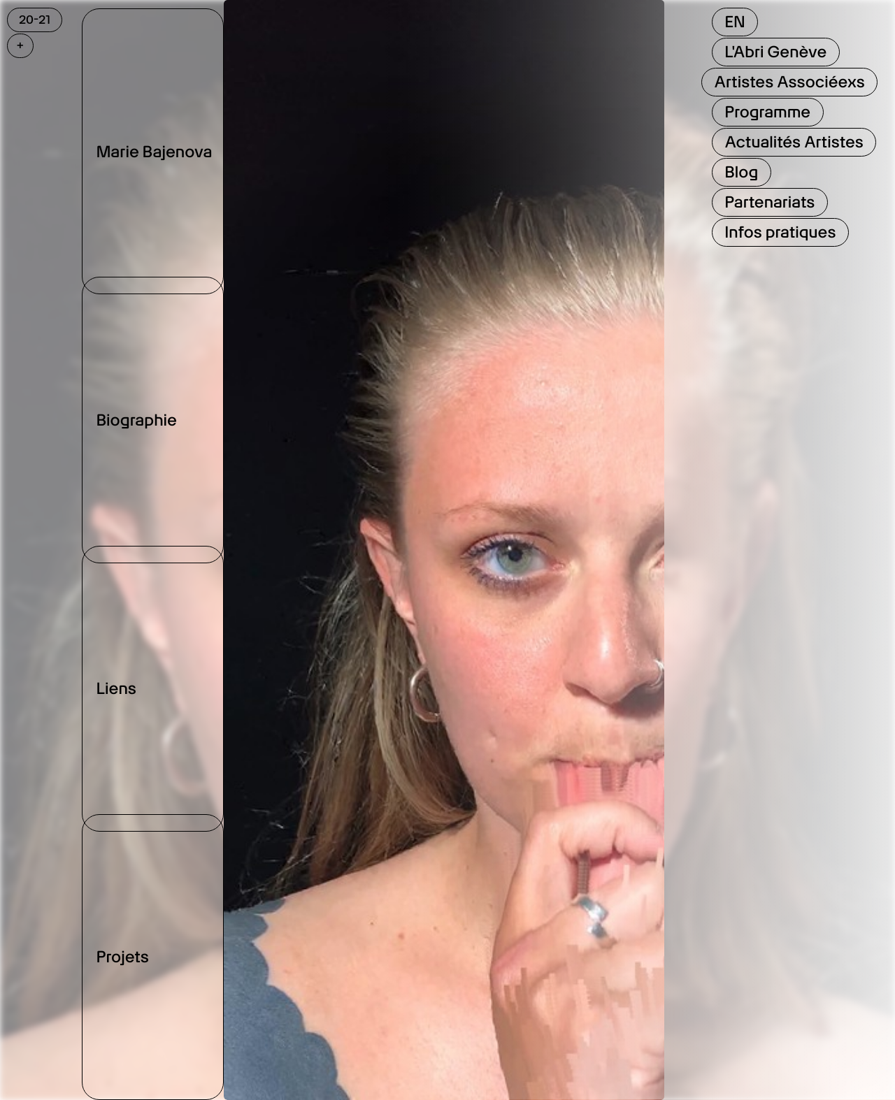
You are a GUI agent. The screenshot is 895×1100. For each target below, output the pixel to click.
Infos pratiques (780, 232)
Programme (767, 112)
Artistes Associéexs (789, 82)
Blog (741, 172)
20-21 (34, 20)
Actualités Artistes (793, 142)
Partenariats (769, 202)
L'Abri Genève (775, 51)
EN (734, 21)
